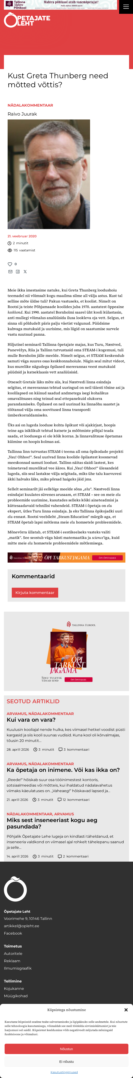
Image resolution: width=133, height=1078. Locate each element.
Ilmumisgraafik (18, 968)
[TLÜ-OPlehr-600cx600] (66, 651)
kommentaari (74, 749)
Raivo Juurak (22, 114)
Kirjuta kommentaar (34, 592)
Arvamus (16, 714)
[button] (126, 1010)
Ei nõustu (66, 1061)
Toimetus (13, 946)
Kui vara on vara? (31, 720)
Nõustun (66, 1049)
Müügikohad (16, 996)
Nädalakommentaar (30, 105)
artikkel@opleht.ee (21, 926)
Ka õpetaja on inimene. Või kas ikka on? (63, 770)
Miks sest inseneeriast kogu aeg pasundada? (52, 823)
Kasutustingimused (64, 1072)
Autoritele (13, 953)
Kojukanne (14, 988)
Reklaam (12, 961)
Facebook (13, 933)
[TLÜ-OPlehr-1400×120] (66, 557)
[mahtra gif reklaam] (60, 5)
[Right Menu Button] (126, 7)
